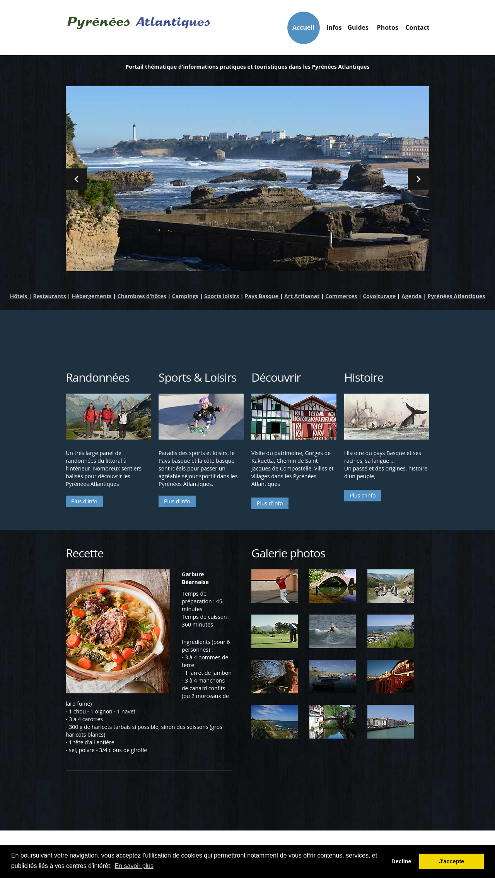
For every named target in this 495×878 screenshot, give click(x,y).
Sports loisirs (221, 296)
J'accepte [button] (451, 861)
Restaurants (49, 296)
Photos (368, 27)
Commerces (341, 296)
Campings (185, 296)
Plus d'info (84, 501)
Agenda (411, 296)
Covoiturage (379, 296)
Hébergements (92, 296)
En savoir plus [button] (134, 866)
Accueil (245, 27)
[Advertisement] (247, 335)
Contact (409, 27)
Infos (286, 29)
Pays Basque (262, 296)
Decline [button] (401, 861)
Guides (327, 29)
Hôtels (19, 296)
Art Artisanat (301, 296)
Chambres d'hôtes (142, 296)
